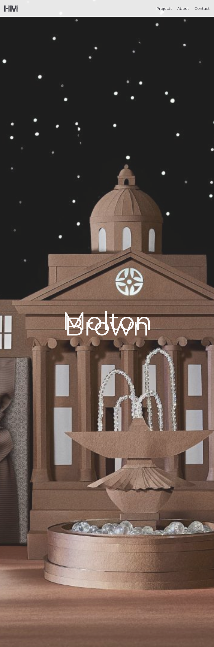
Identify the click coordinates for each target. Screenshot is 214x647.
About (183, 8)
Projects (164, 8)
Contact (202, 8)
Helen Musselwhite (11, 8)
